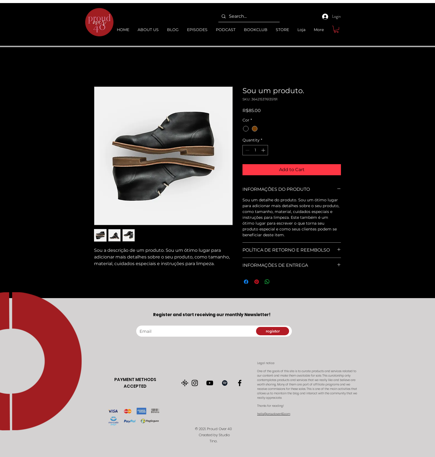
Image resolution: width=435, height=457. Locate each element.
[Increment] (263, 150)
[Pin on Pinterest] (256, 281)
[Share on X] (277, 281)
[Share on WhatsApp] (267, 281)
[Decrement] (246, 150)
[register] (272, 331)
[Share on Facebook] (246, 281)
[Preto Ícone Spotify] (225, 383)
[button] (336, 29)
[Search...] (248, 16)
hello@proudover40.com (273, 414)
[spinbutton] (255, 150)
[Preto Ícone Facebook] (240, 383)
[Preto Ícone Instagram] (195, 383)
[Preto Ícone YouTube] (210, 383)
